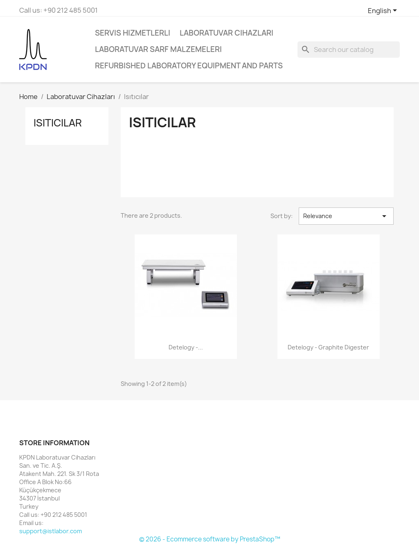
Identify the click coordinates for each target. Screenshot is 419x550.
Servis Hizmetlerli (132, 33)
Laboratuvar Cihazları (226, 33)
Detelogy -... (186, 347)
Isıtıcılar (58, 123)
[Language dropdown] (384, 11)
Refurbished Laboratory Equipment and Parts (189, 66)
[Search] (348, 49)
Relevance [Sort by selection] (346, 216)
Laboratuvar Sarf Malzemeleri (158, 49)
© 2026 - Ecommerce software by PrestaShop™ (209, 539)
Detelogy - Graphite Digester (328, 347)
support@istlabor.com (50, 531)
